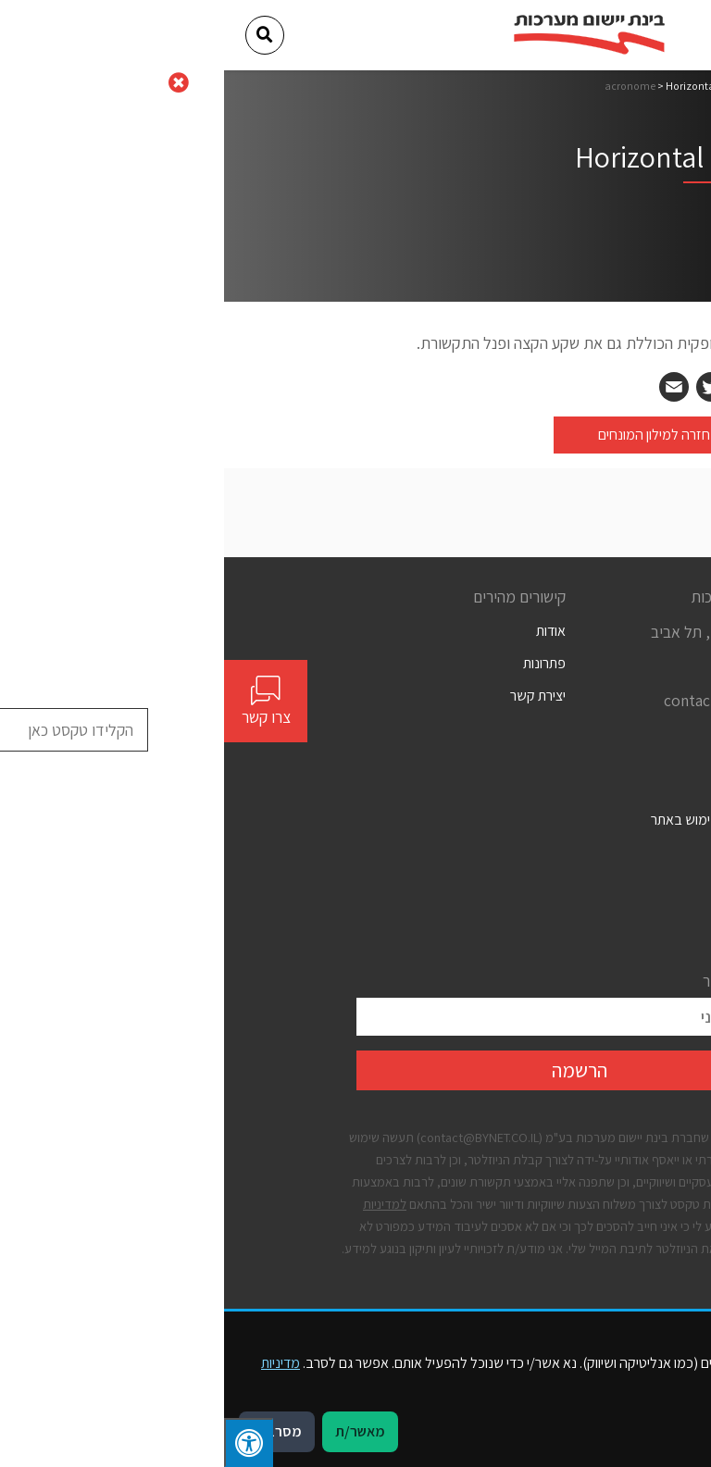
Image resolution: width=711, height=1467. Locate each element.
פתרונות (320, 663)
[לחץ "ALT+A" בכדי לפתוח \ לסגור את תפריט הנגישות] (24, 1442)
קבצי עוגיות (548, 917)
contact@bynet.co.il (509, 700)
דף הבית (561, 86)
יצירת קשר (314, 695)
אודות (327, 631)
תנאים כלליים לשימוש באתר (503, 819)
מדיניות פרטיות (539, 885)
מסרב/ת (53, 1431)
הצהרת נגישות (540, 853)
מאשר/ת (136, 1431)
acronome (405, 86)
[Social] (572, 735)
